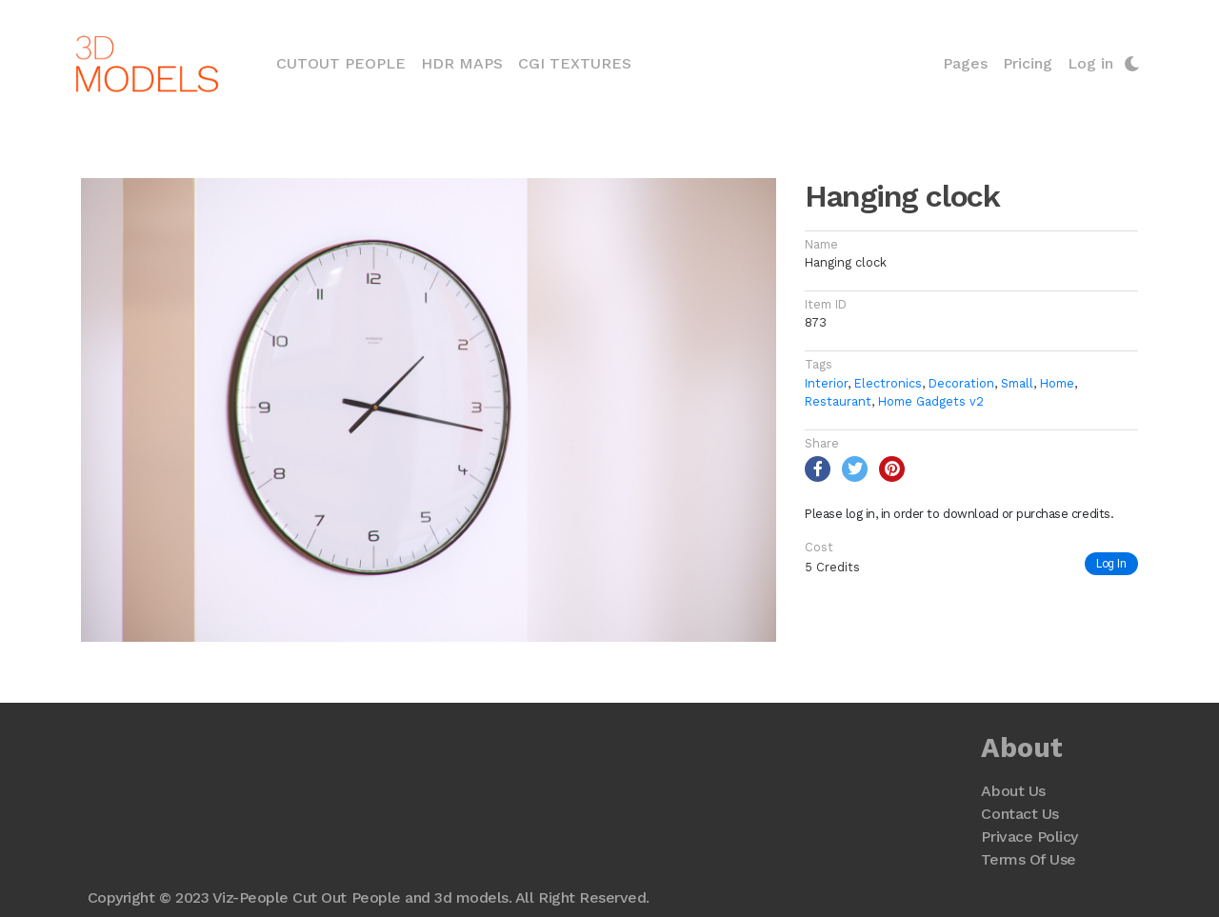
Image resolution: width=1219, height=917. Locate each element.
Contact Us (1019, 814)
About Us (1013, 791)
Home (1057, 383)
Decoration (961, 383)
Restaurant (838, 401)
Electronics (888, 383)
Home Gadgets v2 (931, 401)
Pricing (1027, 63)
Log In (1111, 563)
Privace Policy (1029, 836)
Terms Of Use (1028, 859)
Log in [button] (1090, 63)
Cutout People (344, 61)
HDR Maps (462, 63)
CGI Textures (574, 63)
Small (1017, 383)
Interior (826, 383)
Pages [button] (965, 63)
